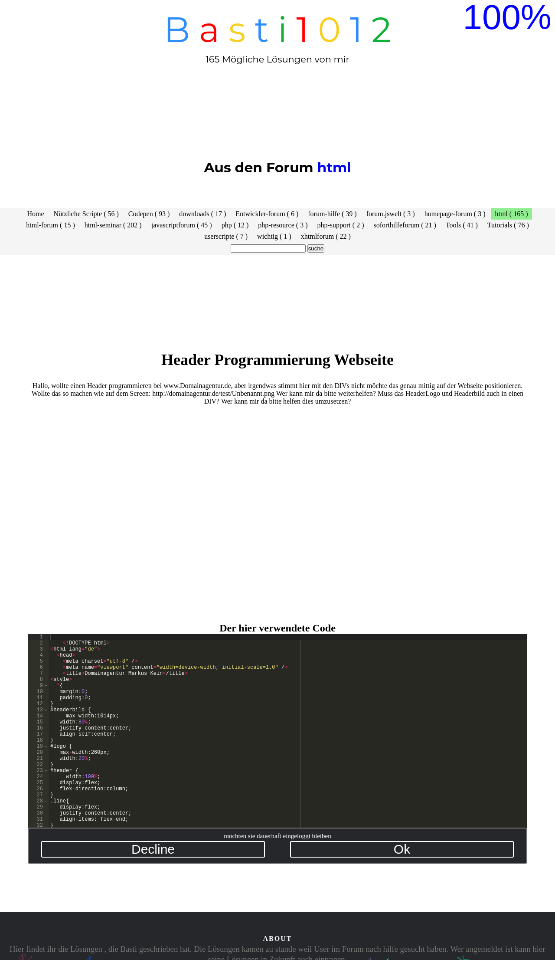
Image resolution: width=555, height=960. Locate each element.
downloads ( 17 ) (202, 213)
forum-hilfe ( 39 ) (332, 213)
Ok (402, 849)
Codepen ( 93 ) (149, 213)
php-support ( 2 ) (340, 225)
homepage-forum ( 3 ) (455, 213)
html (334, 167)
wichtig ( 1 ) (274, 236)
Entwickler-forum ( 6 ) (266, 213)
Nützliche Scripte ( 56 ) (86, 213)
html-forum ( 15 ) (50, 225)
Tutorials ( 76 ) (508, 225)
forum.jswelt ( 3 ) (390, 213)
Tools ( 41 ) (462, 225)
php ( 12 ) (235, 225)
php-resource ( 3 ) (282, 225)
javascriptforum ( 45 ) (181, 225)
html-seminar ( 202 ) (113, 225)
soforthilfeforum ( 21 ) (404, 225)
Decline (153, 849)
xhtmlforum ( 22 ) (326, 236)
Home (35, 213)
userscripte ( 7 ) (226, 236)
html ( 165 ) (511, 213)
